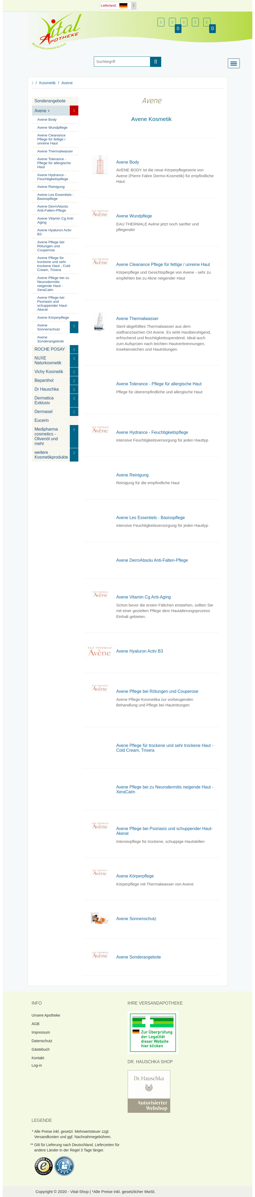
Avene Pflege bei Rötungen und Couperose (50, 246)
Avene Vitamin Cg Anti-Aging (55, 220)
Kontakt (38, 1058)
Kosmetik (47, 82)
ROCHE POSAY (50, 349)
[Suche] (122, 61)
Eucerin (42, 420)
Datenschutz (42, 1041)
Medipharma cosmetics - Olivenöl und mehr (46, 436)
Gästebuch (41, 1049)
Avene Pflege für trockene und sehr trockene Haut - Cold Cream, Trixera (53, 264)
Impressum (41, 1032)
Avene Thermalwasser (55, 151)
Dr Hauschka (47, 389)
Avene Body (47, 120)
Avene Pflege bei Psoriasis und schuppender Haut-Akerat (52, 304)
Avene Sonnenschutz (48, 327)
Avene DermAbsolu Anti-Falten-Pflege (52, 208)
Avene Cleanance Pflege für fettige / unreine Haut (51, 139)
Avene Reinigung (51, 187)
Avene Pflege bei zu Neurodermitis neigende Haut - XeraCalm (53, 284)
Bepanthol (44, 380)
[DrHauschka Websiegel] (149, 1091)
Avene (67, 82)
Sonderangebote (50, 101)
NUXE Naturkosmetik (48, 360)
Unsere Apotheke (46, 1015)
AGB (36, 1024)
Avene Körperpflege (53, 317)
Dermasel (43, 411)
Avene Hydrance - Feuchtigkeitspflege (52, 177)
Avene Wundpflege (52, 127)
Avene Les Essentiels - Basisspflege (55, 196)
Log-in (37, 1065)
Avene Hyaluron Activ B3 (54, 232)
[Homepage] (58, 31)
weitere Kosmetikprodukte (51, 454)
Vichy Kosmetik (49, 371)
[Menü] (235, 63)
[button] (161, 22)
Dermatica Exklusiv (44, 400)
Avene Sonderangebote (50, 339)
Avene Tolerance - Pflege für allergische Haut (54, 163)
